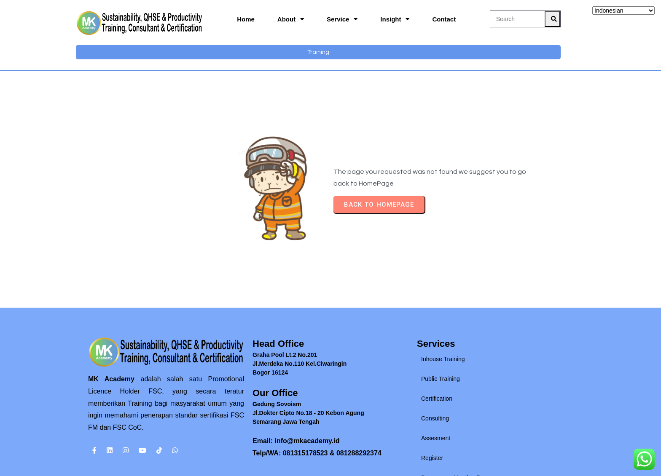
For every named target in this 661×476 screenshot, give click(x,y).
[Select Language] (623, 10)
